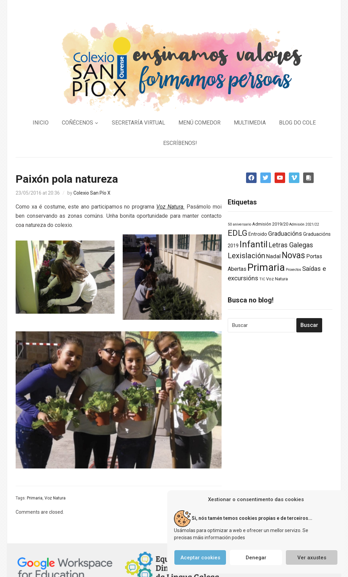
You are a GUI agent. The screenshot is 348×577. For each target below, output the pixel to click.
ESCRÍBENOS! (180, 143)
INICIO (41, 122)
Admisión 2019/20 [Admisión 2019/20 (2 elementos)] (270, 224)
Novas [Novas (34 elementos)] (293, 255)
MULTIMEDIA (250, 122)
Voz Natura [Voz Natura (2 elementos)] (277, 278)
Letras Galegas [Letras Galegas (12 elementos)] (290, 245)
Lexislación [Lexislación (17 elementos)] (246, 255)
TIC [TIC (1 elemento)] (262, 279)
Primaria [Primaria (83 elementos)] (266, 267)
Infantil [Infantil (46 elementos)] (253, 244)
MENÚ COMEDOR (199, 122)
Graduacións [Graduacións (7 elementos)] (285, 233)
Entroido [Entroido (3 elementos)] (257, 234)
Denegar (256, 558)
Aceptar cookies (200, 558)
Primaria (34, 498)
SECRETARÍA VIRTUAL (138, 122)
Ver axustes (311, 558)
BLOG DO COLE (297, 122)
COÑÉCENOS (77, 122)
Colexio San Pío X (91, 193)
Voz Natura (55, 498)
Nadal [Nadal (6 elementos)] (273, 256)
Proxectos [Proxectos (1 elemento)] (293, 269)
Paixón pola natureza (67, 178)
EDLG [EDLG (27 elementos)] (237, 233)
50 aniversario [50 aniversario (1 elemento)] (239, 224)
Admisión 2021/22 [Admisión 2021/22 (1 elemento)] (304, 224)
